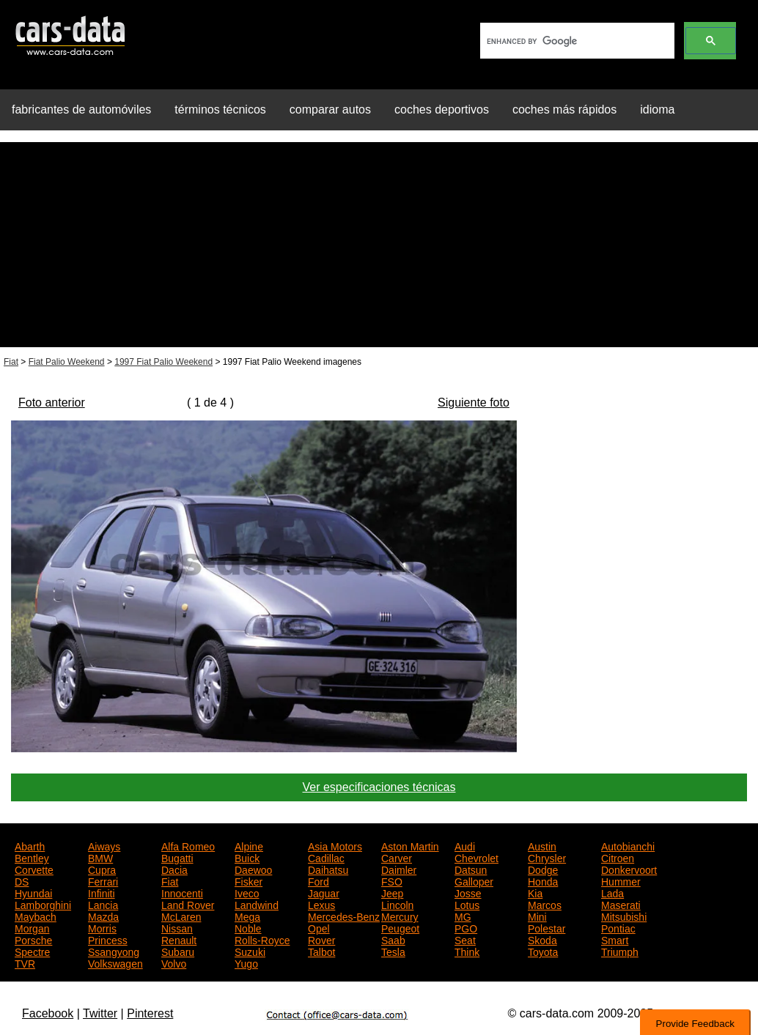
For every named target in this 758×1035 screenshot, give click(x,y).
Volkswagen (115, 962)
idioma (657, 109)
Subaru (177, 950)
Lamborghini (43, 903)
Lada (612, 892)
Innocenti (182, 892)
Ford (318, 880)
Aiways (104, 845)
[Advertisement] (379, 244)
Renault (178, 939)
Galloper (474, 880)
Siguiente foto (473, 402)
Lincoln (397, 903)
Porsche (33, 939)
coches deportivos (441, 109)
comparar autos (330, 109)
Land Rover (187, 903)
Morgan (32, 927)
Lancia (103, 903)
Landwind (257, 903)
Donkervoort (629, 868)
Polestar (546, 927)
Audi (465, 845)
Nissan (177, 927)
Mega (247, 915)
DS (22, 880)
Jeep (392, 892)
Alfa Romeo (188, 845)
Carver (396, 857)
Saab (393, 939)
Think (467, 950)
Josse (468, 892)
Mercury (400, 915)
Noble (248, 927)
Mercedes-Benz (344, 915)
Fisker (248, 880)
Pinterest (150, 1013)
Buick (247, 857)
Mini (537, 915)
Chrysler (547, 857)
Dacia (174, 868)
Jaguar (323, 892)
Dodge (543, 868)
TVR (25, 962)
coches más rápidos (564, 109)
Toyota (543, 950)
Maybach (35, 915)
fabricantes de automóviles (81, 109)
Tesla (393, 950)
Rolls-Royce (262, 939)
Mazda (103, 915)
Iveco (247, 892)
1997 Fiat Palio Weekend (163, 362)
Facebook (47, 1013)
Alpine (249, 845)
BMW (100, 857)
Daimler (398, 868)
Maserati (621, 903)
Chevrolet (476, 857)
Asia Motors (335, 845)
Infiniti (101, 892)
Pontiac (618, 927)
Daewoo (253, 868)
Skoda (542, 939)
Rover (321, 939)
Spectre (32, 950)
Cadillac (326, 857)
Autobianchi (628, 845)
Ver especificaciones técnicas (379, 787)
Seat (465, 939)
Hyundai (33, 892)
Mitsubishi (624, 915)
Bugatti (177, 857)
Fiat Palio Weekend (67, 362)
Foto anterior (51, 402)
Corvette (34, 868)
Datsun (471, 868)
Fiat (11, 362)
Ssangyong (113, 950)
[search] (576, 41)
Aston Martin (410, 845)
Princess (108, 939)
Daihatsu (328, 868)
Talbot (321, 950)
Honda (543, 880)
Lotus (467, 903)
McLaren (181, 915)
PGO (466, 927)
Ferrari (103, 880)
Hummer (621, 880)
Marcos (545, 903)
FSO (391, 880)
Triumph (620, 950)
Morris (102, 927)
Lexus (321, 903)
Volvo (173, 962)
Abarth (30, 845)
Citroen (617, 857)
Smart (614, 939)
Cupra (102, 868)
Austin (542, 845)
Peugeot (400, 927)
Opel (319, 927)
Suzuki (250, 950)
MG (463, 915)
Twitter (100, 1013)
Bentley (32, 857)
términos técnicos (220, 109)
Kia (535, 892)
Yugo (246, 962)
